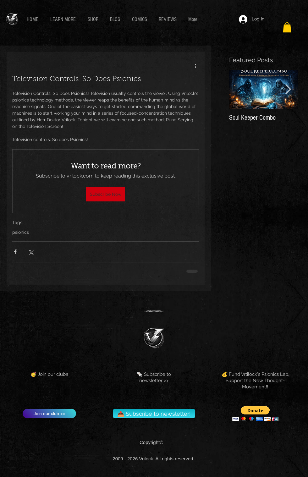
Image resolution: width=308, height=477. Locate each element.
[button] (64, 19)
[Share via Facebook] (15, 252)
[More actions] (195, 65)
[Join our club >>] (49, 413)
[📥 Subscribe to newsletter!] (154, 413)
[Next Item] (288, 90)
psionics (20, 232)
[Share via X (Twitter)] (31, 252)
